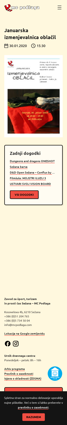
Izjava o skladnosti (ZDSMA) (22, 378)
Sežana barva (19, 167)
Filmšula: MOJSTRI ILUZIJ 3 (28, 178)
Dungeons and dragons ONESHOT (32, 161)
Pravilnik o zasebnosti (18, 373)
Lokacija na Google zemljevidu (24, 333)
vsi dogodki (24, 194)
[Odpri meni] (59, 7)
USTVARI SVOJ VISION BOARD (30, 184)
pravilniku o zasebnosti (33, 407)
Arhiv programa (14, 369)
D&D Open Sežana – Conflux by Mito (33, 172)
